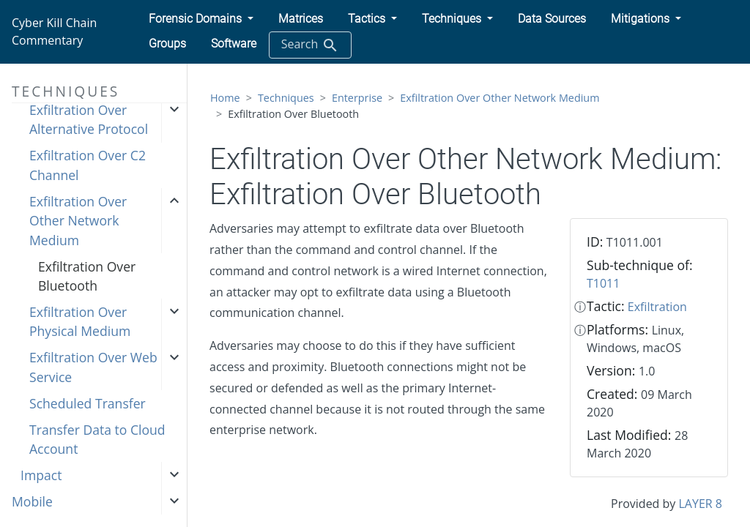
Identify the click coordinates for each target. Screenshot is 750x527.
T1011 (603, 283)
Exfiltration (657, 307)
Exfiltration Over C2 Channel (87, 164)
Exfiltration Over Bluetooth (86, 276)
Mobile (32, 501)
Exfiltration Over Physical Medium (79, 321)
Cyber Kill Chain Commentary (54, 31)
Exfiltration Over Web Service (93, 366)
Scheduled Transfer (87, 403)
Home (225, 98)
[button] (201, 19)
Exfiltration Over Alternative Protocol (88, 119)
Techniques (286, 98)
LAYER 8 (700, 504)
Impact (41, 475)
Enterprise (357, 98)
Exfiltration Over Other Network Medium (78, 221)
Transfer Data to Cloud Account (97, 439)
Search (310, 45)
